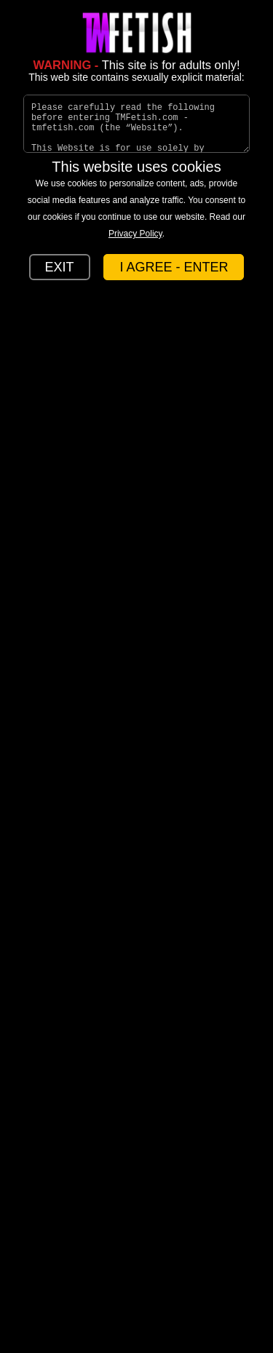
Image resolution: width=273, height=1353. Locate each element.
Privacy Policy (135, 234)
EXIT (59, 267)
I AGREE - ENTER (173, 267)
